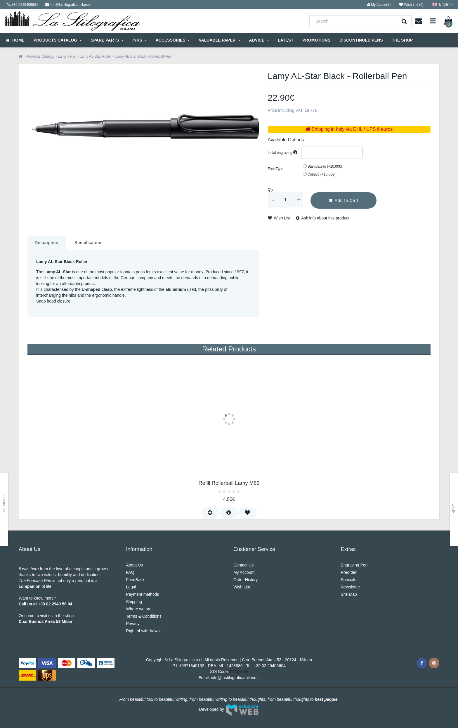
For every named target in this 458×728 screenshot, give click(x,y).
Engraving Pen (354, 565)
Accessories (173, 40)
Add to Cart (344, 200)
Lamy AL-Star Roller (95, 56)
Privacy (133, 623)
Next (454, 509)
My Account (243, 572)
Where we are (139, 609)
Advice (259, 40)
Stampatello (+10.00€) (322, 166)
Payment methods (142, 594)
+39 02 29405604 (269, 665)
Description (46, 242)
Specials (348, 579)
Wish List (279, 218)
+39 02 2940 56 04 (55, 604)
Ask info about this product (322, 218)
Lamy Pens (66, 56)
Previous (4, 504)
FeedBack (135, 579)
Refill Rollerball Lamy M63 (228, 483)
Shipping (134, 601)
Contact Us (243, 565)
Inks (139, 40)
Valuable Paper (219, 40)
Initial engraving (283, 153)
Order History (245, 579)
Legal (131, 587)
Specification (87, 242)
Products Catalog (57, 40)
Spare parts (107, 40)
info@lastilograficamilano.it (235, 677)
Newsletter (350, 587)
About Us (134, 565)
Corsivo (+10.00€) (319, 174)
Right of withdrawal (143, 631)
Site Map (349, 594)
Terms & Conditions (144, 616)
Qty (270, 190)
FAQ (130, 572)
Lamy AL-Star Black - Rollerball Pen (143, 56)
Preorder (349, 572)
